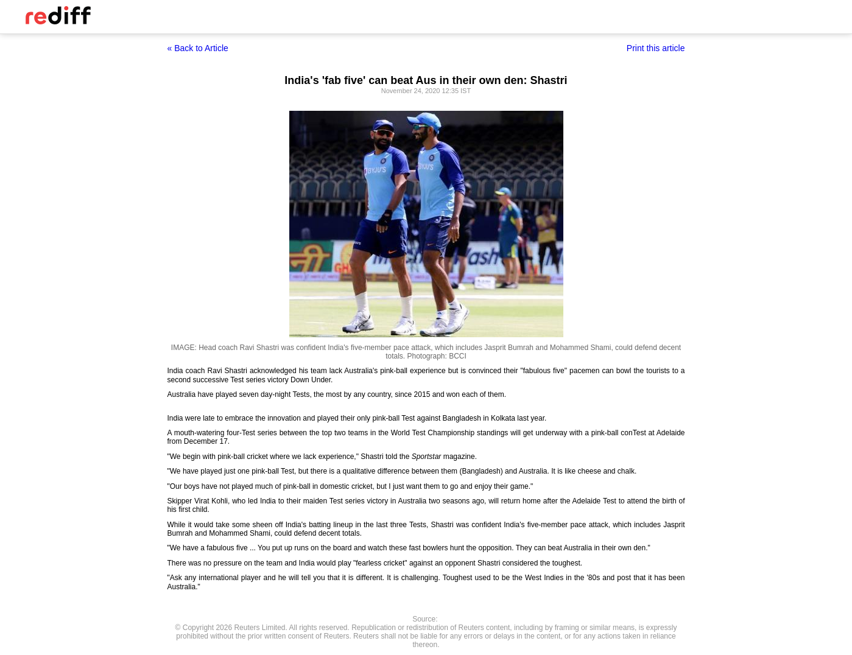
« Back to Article (197, 48)
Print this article (656, 48)
